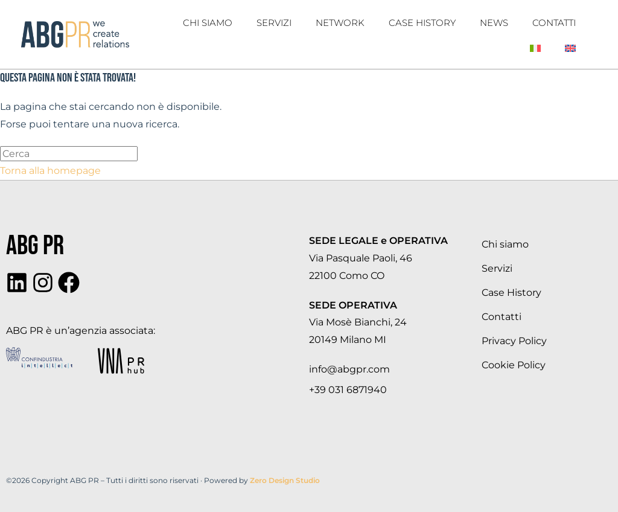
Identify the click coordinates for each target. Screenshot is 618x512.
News (494, 22)
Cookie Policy (514, 365)
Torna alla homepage (50, 170)
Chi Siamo (207, 22)
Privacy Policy (514, 341)
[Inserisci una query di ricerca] (69, 153)
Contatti (554, 22)
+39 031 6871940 (348, 389)
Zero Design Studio (285, 480)
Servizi (273, 22)
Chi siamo (505, 244)
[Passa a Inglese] (570, 48)
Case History (422, 22)
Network (340, 22)
